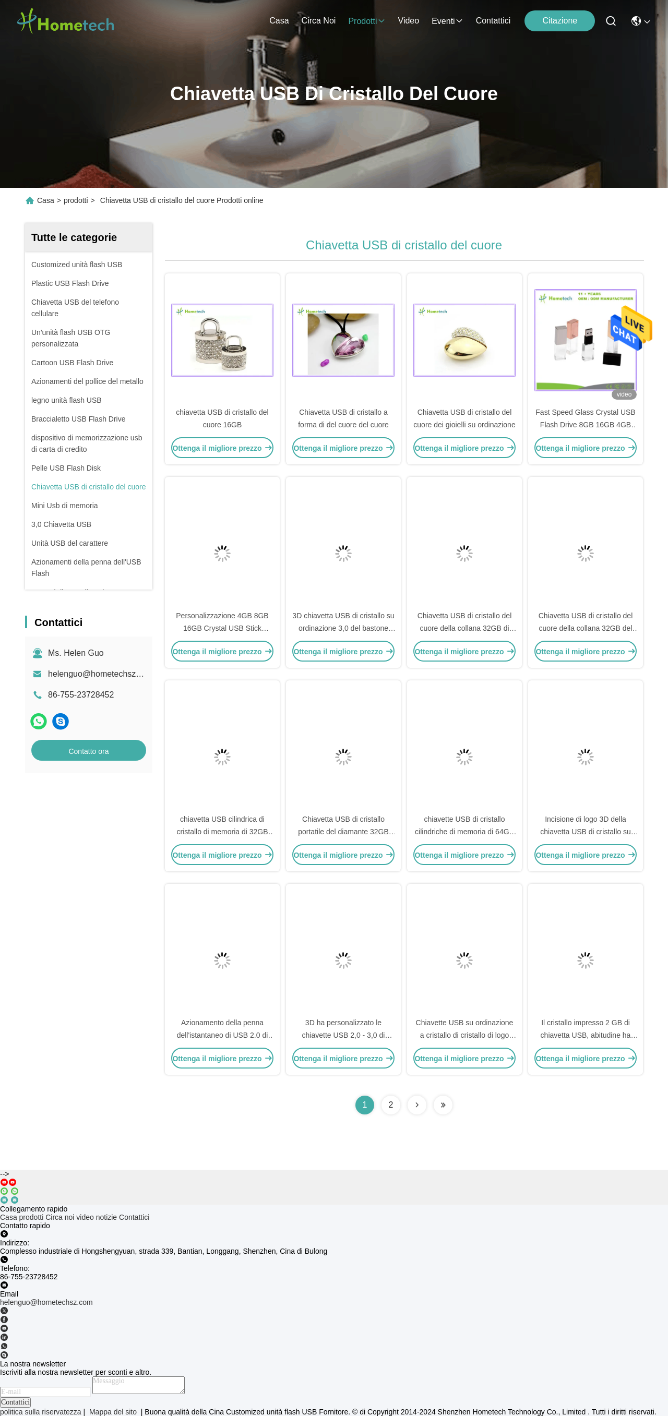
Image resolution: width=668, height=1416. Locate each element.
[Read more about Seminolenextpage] (417, 1105)
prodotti (366, 21)
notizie (106, 1217)
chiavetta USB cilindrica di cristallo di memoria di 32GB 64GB (222, 831)
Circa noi (319, 20)
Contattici (493, 20)
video (409, 20)
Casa (279, 20)
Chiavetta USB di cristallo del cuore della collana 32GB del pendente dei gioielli (586, 628)
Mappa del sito (113, 1412)
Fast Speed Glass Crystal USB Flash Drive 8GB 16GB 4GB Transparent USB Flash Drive (585, 424)
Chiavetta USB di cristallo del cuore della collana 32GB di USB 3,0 (465, 628)
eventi (447, 21)
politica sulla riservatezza (40, 1412)
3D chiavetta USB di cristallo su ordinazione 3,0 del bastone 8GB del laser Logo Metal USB (343, 628)
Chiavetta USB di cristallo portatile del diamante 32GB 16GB (343, 831)
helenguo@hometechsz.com (101, 673)
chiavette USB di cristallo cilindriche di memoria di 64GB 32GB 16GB (464, 831)
